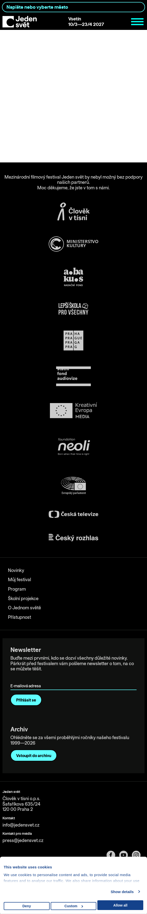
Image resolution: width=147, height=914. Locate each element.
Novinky (16, 570)
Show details (122, 892)
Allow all (120, 905)
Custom (73, 906)
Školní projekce (23, 598)
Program (17, 589)
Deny (26, 906)
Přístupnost (19, 617)
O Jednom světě (24, 607)
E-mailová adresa (26, 678)
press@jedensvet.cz (22, 840)
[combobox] (73, 7)
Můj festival (19, 579)
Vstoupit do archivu (33, 755)
